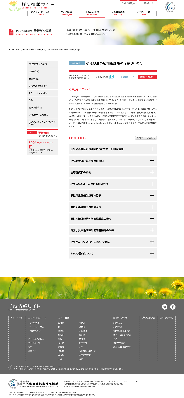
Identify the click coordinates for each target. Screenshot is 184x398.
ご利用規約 (34, 322)
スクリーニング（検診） (122, 334)
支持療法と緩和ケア (121, 330)
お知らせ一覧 (166, 317)
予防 (115, 338)
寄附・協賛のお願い (36, 338)
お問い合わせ (34, 330)
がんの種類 (64, 317)
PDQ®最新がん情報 (25, 49)
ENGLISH (125, 77)
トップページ (17, 317)
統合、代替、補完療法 (122, 347)
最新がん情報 (120, 317)
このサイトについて (37, 317)
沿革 (30, 347)
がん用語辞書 (148, 317)
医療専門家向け (146, 76)
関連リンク (32, 351)
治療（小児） (41, 49)
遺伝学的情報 (119, 343)
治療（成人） (118, 322)
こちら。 (121, 369)
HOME (11, 49)
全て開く (140, 138)
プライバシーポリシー (38, 326)
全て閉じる (151, 138)
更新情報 (43, 133)
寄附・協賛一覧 (34, 343)
